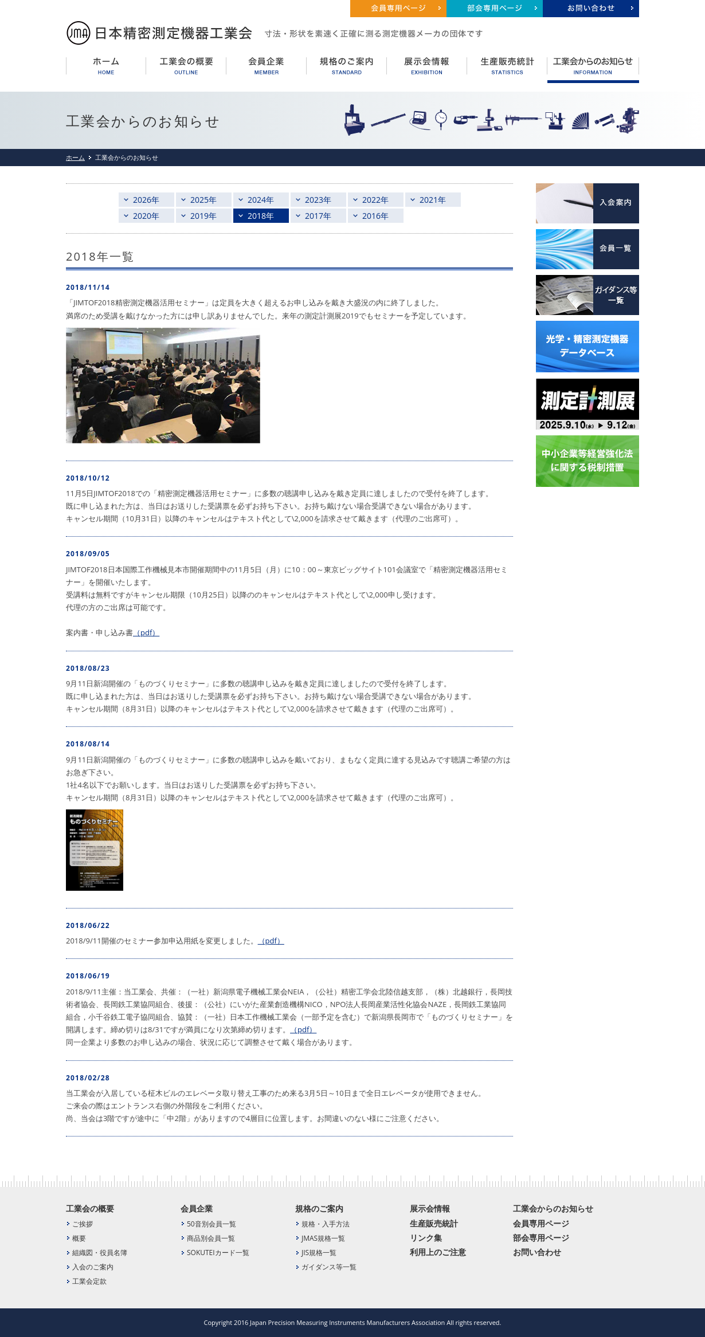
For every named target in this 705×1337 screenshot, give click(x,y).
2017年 (318, 215)
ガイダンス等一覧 (329, 1267)
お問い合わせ (537, 1251)
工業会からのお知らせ (553, 1208)
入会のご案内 (92, 1267)
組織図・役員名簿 (99, 1252)
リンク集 (426, 1237)
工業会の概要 (90, 1208)
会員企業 (197, 1208)
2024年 (261, 199)
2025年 (203, 199)
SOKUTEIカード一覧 (218, 1252)
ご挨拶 (82, 1224)
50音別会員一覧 (211, 1224)
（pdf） (146, 632)
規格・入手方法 (325, 1224)
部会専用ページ (541, 1237)
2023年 (318, 199)
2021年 (433, 199)
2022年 (375, 199)
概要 (79, 1238)
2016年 (375, 215)
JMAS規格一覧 (323, 1238)
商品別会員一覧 (211, 1238)
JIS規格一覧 (318, 1252)
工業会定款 (89, 1281)
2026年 (146, 199)
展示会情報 (430, 1208)
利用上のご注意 (438, 1251)
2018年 (261, 215)
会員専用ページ (541, 1223)
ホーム (75, 157)
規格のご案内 (319, 1208)
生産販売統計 (434, 1223)
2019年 (203, 215)
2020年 (146, 215)
